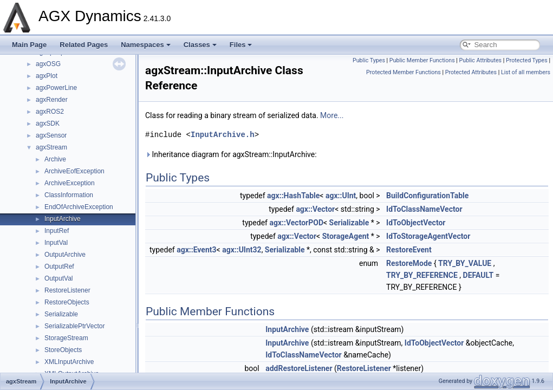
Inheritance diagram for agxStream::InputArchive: (231, 154)
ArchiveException (69, 183)
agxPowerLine (56, 88)
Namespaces (146, 45)
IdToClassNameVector (424, 209)
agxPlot (46, 76)
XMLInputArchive (69, 362)
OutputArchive (65, 254)
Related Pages (84, 45)
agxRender (52, 99)
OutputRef (59, 266)
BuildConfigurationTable (427, 195)
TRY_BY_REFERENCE (422, 275)
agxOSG (48, 64)
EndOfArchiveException (78, 207)
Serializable (61, 314)
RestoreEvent (409, 249)
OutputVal (58, 278)
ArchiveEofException (74, 171)
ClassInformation (68, 195)
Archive (55, 159)
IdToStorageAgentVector (428, 236)
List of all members (525, 72)
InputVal (56, 242)
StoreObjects (63, 350)
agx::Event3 (196, 249)
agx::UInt (341, 195)
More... (331, 115)
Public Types (369, 60)
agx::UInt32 (241, 249)
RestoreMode (409, 263)
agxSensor (51, 135)
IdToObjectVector (415, 222)
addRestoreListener (298, 368)
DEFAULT (478, 275)
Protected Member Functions (403, 72)
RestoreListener (67, 290)
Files (241, 45)
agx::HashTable (293, 195)
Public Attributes (480, 60)
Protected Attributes (471, 72)
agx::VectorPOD (296, 222)
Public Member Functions (422, 60)
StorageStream (66, 338)
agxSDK (48, 123)
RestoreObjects (66, 302)
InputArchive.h (223, 134)
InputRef (56, 231)
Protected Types (527, 60)
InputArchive (62, 219)
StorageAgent (345, 236)
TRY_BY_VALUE (464, 263)
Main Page (29, 45)
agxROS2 (50, 111)
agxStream (51, 147)
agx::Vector (315, 209)
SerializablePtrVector (74, 326)
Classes (200, 45)
